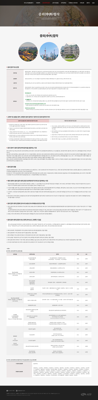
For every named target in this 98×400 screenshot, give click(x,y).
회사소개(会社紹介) (28, 3)
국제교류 (82, 3)
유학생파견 (63, 3)
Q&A (93, 3)
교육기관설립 (55, 3)
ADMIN (29, 395)
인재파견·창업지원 (73, 3)
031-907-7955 (11, 390)
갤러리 (88, 3)
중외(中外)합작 (46, 3)
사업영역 (38, 3)
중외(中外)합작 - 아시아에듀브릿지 (8, 2)
